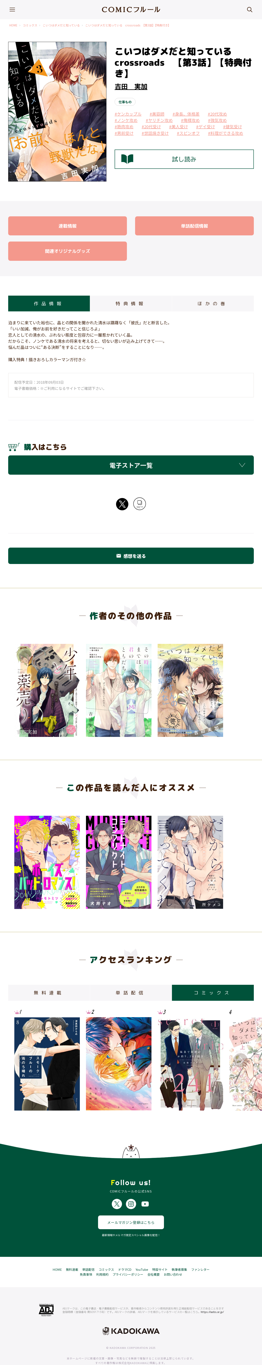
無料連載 (72, 1255)
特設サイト (160, 1255)
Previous (21, 1060)
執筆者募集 (179, 1255)
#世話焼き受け (155, 133)
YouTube (142, 1255)
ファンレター (200, 1255)
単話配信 (88, 1255)
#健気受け (232, 126)
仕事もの (125, 101)
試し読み (158, 159)
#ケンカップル (128, 114)
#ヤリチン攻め (159, 120)
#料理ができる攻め (225, 133)
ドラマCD (124, 1255)
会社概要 (153, 1260)
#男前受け (124, 133)
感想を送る (131, 556)
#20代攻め (217, 114)
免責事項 (86, 1260)
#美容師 (157, 114)
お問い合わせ (173, 1260)
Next (240, 1060)
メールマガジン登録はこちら (131, 1207)
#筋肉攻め (124, 126)
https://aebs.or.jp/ (212, 1297)
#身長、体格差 (186, 114)
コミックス (30, 25)
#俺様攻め (190, 120)
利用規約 (102, 1260)
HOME (13, 25)
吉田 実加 (131, 86)
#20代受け (151, 126)
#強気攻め (217, 120)
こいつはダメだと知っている (61, 25)
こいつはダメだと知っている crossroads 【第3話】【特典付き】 (128, 25)
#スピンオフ (188, 133)
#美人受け (178, 126)
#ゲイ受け (205, 126)
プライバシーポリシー (128, 1260)
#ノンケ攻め (126, 120)
